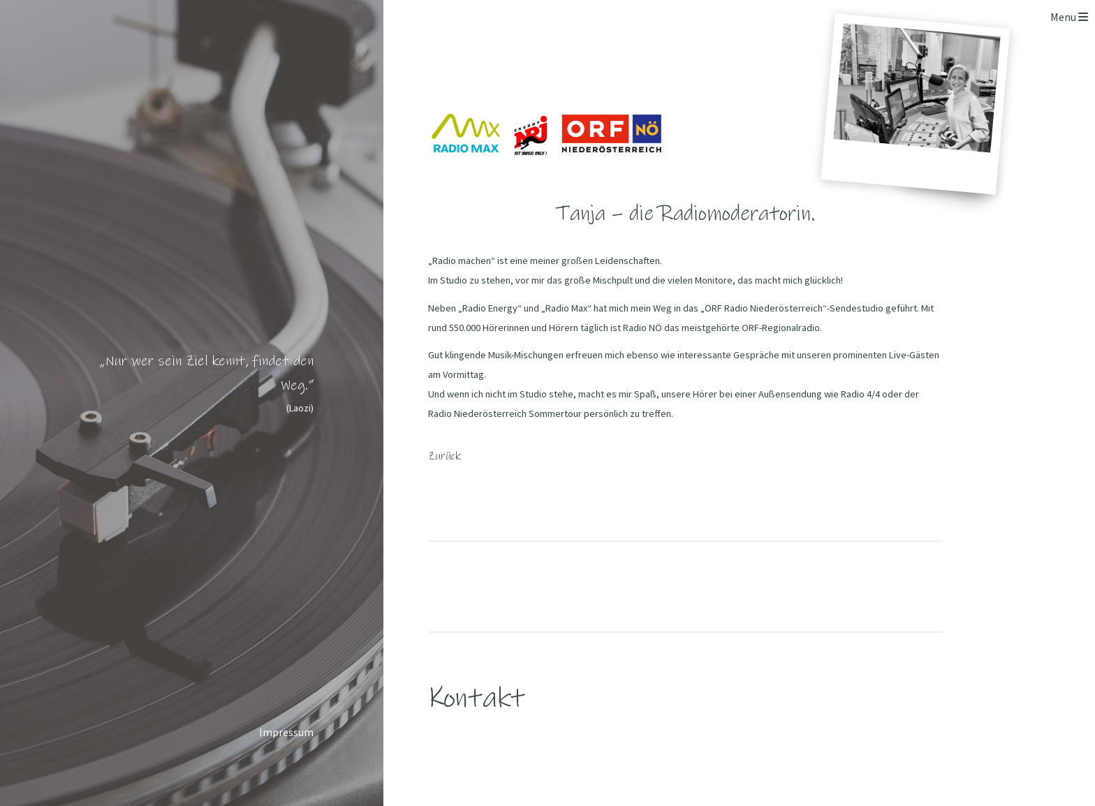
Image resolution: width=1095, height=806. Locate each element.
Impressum (286, 732)
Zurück (444, 456)
